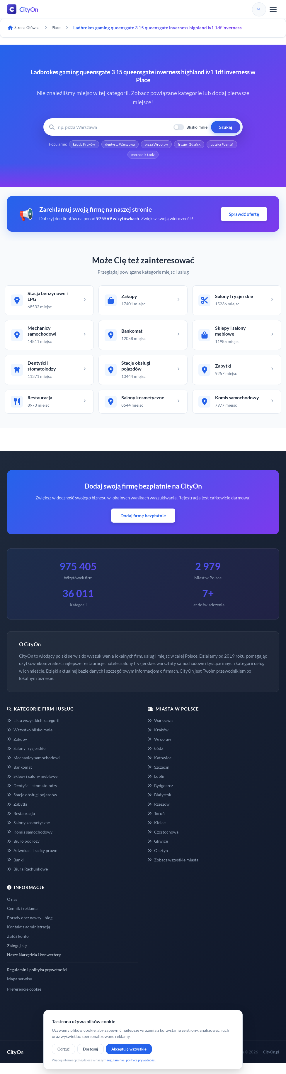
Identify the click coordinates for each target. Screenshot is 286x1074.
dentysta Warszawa (135, 144)
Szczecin (158, 777)
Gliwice (158, 851)
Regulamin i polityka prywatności (37, 980)
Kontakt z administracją (28, 937)
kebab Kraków (95, 144)
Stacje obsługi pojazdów (32, 805)
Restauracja (21, 824)
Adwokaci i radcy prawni (33, 860)
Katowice (159, 768)
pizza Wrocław (175, 144)
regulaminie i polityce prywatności (131, 1060)
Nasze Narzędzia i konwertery (34, 965)
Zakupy (17, 749)
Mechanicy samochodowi (33, 768)
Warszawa (160, 731)
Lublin (157, 786)
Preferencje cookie (24, 999)
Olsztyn (158, 860)
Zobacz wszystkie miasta (173, 870)
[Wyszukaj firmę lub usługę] (112, 127)
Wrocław (159, 749)
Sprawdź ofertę (244, 215)
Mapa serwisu (19, 989)
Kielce (157, 833)
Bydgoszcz (160, 796)
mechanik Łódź (161, 156)
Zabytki (17, 814)
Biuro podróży (23, 851)
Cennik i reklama (22, 919)
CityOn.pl (271, 1062)
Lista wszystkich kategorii (33, 731)
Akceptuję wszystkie (129, 1049)
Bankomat (19, 777)
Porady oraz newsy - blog (29, 928)
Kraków (158, 740)
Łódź (155, 759)
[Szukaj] (259, 9)
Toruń (156, 824)
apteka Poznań (125, 156)
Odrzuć (63, 1049)
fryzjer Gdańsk (211, 144)
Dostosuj (90, 1049)
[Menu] (273, 9)
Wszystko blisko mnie (29, 740)
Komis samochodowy (29, 842)
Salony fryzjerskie (26, 759)
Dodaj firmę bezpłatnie (143, 526)
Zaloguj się (17, 956)
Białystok (159, 805)
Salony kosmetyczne (28, 833)
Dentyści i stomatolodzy (32, 796)
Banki (15, 870)
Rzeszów (159, 814)
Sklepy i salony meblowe (32, 786)
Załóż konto (18, 946)
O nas (12, 909)
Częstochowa (163, 842)
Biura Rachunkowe (27, 879)
